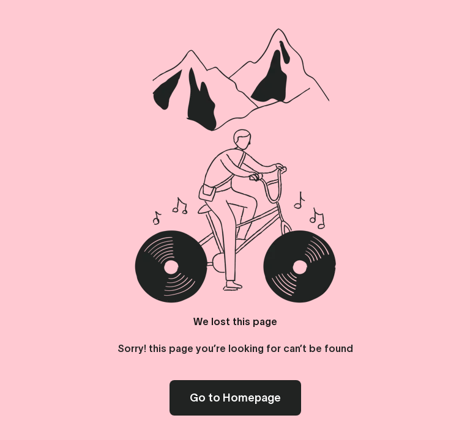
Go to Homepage (235, 398)
